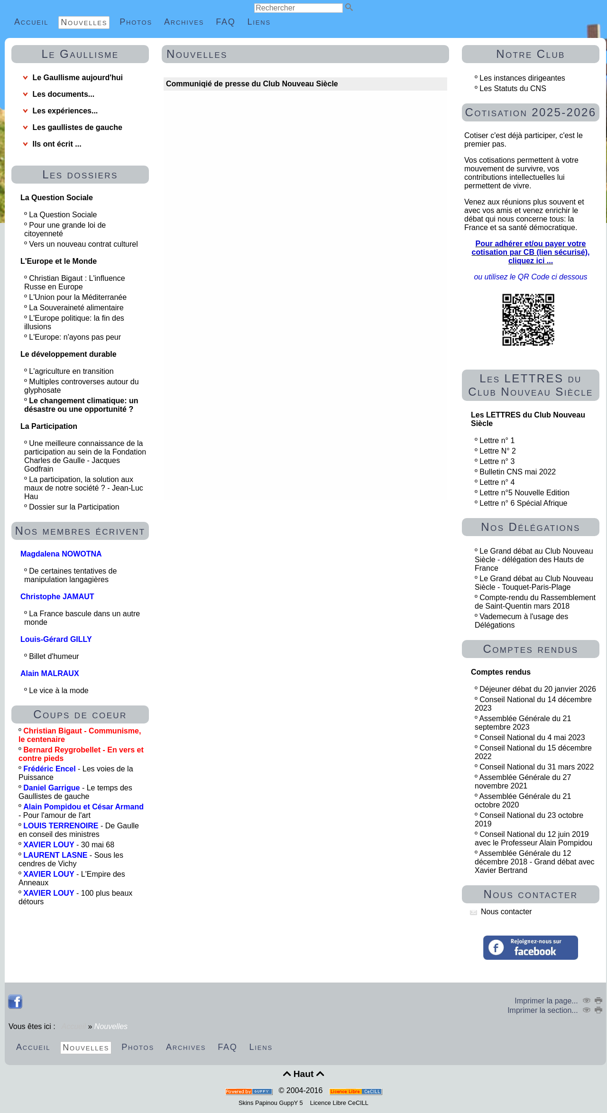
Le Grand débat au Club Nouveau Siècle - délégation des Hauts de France (534, 559)
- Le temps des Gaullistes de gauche (75, 792)
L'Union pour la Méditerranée (79, 297)
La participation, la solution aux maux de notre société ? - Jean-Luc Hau (83, 488)
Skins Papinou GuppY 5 (272, 1102)
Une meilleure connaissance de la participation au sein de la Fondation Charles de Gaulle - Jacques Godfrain (85, 456)
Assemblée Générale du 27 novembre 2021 (523, 781)
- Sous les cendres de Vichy (70, 859)
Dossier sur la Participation (75, 507)
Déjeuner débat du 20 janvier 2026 (537, 689)
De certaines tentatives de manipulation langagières (70, 575)
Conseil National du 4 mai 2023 (532, 737)
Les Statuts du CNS (512, 88)
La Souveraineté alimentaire (77, 308)
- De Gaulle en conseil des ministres (78, 830)
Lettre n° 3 (497, 461)
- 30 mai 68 (68, 845)
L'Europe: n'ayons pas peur (76, 337)
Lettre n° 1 (497, 440)
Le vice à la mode (60, 690)
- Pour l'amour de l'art (81, 811)
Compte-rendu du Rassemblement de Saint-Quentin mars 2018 (535, 602)
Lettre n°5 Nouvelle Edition (524, 493)
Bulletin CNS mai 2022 (517, 472)
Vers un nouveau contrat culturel (84, 244)
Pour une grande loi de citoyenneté (65, 229)
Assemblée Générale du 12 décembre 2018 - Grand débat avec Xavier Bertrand (535, 861)
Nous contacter (501, 912)
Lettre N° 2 (497, 451)
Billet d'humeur (55, 656)
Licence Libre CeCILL (338, 1102)
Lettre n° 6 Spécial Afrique (523, 503)
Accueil (74, 1026)
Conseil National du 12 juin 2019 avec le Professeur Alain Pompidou (533, 838)
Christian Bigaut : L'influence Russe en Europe (74, 282)
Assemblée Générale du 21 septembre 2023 (523, 722)
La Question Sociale (64, 215)
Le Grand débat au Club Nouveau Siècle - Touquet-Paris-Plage (534, 583)
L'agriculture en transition (72, 371)
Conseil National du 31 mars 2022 (536, 767)
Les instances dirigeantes (522, 78)
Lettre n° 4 (497, 482)
